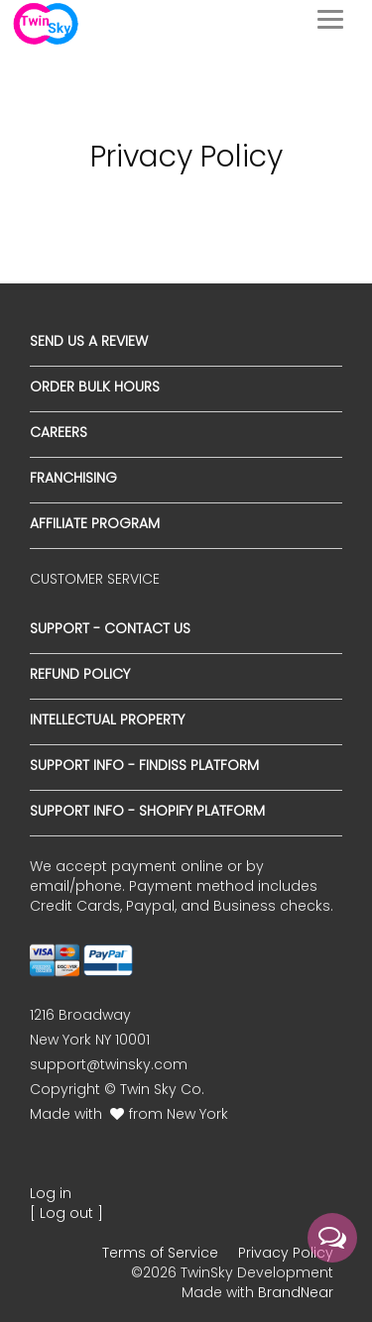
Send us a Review (89, 341)
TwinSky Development (257, 1272)
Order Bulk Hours (95, 386)
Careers (58, 432)
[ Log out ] (66, 1213)
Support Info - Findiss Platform (144, 765)
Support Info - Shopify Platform (147, 811)
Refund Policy (80, 674)
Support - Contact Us (110, 628)
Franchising (73, 478)
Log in (50, 1193)
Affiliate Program (95, 523)
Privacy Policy (285, 1253)
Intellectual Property (107, 719)
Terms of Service (160, 1253)
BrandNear (295, 1292)
